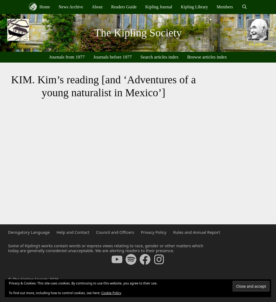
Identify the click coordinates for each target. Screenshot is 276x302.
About (97, 7)
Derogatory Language (29, 232)
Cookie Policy (111, 293)
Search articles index (159, 57)
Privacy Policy (154, 232)
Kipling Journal (158, 7)
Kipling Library (194, 7)
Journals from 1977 (67, 57)
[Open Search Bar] (244, 7)
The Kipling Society (138, 33)
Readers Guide (124, 7)
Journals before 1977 (112, 57)
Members (225, 7)
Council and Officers (115, 232)
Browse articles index (207, 57)
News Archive (70, 7)
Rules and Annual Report (196, 232)
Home (39, 7)
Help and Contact (72, 232)
